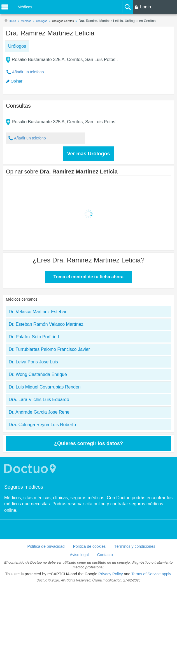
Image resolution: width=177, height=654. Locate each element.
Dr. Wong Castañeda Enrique (38, 374)
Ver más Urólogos (88, 153)
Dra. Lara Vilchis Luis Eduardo (39, 399)
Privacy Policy (110, 574)
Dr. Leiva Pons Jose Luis (33, 361)
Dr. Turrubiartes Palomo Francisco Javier (49, 349)
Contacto (105, 554)
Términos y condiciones (134, 546)
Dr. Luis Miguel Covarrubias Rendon (45, 387)
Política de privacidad (46, 546)
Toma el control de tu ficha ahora (88, 276)
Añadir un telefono (28, 72)
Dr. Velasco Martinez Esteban (38, 311)
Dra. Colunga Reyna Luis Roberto (42, 424)
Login (145, 6)
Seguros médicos (23, 487)
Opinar (16, 81)
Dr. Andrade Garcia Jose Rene (39, 412)
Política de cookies (89, 546)
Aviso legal (79, 554)
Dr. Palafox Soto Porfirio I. (34, 336)
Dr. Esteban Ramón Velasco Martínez (46, 324)
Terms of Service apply (151, 574)
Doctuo (30, 468)
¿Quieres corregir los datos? (88, 443)
